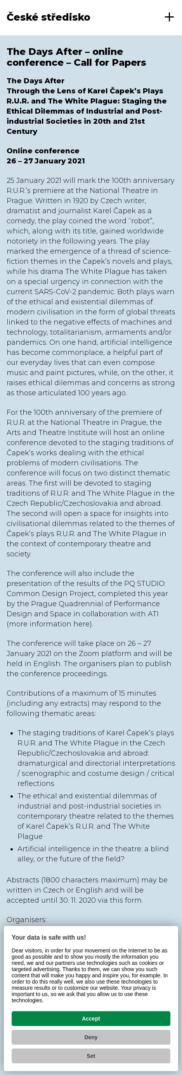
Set (91, 1056)
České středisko (48, 17)
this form (126, 900)
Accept (91, 1018)
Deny (90, 1037)
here (81, 624)
